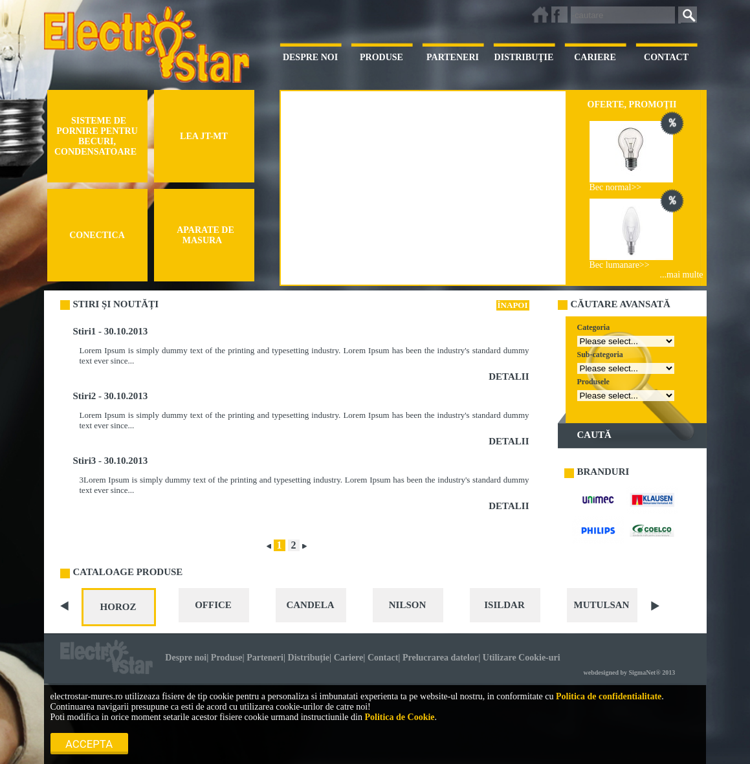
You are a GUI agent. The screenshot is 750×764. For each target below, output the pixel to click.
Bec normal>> (616, 187)
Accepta (89, 743)
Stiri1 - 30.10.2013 (110, 331)
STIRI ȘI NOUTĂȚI (116, 304)
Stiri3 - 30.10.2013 (110, 460)
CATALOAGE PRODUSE (128, 572)
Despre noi (185, 657)
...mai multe (681, 274)
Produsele (593, 381)
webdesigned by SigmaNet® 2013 (630, 672)
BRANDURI (603, 471)
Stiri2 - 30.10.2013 (110, 396)
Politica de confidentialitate (608, 696)
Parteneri (265, 657)
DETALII (509, 376)
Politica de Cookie (399, 717)
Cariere (349, 657)
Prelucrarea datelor (440, 657)
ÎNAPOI (513, 305)
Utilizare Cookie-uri (521, 657)
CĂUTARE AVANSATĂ (620, 304)
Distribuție (309, 657)
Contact (383, 657)
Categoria (593, 327)
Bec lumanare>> (620, 265)
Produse (227, 657)
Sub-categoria (600, 354)
